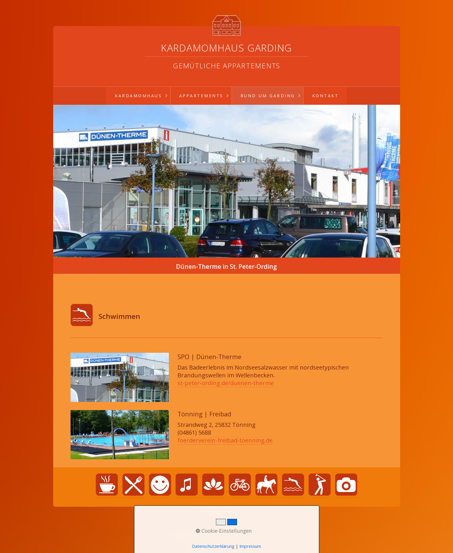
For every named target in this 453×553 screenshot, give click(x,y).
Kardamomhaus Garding (226, 47)
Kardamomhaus (138, 95)
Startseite (193, 525)
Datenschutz (225, 525)
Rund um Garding (268, 95)
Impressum (257, 525)
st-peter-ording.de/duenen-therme (225, 383)
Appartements (201, 95)
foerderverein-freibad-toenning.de (225, 440)
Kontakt (325, 95)
